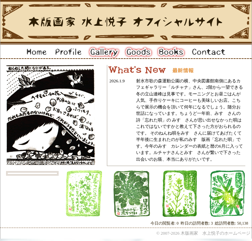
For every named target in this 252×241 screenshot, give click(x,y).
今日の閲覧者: (163, 223)
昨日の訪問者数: (196, 223)
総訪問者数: (226, 223)
